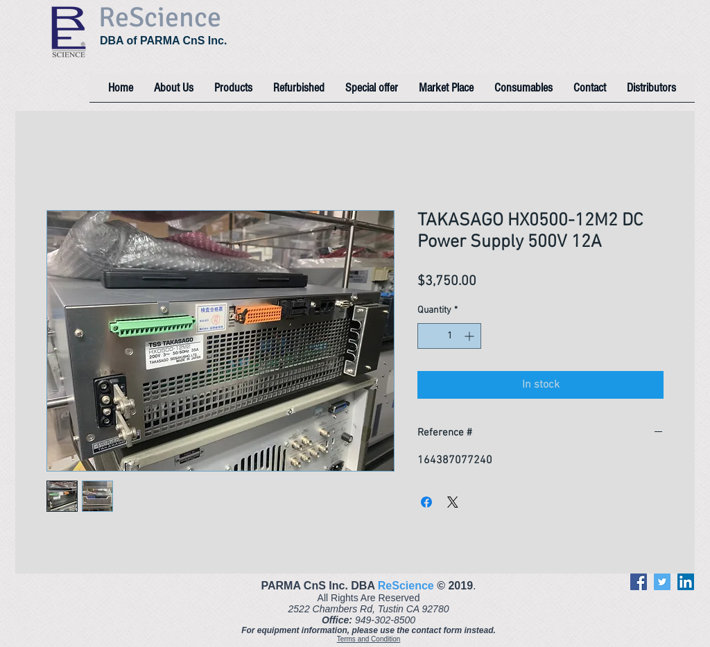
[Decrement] (428, 336)
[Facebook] (638, 581)
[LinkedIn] (685, 581)
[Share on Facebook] (426, 502)
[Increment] (470, 336)
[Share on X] (452, 502)
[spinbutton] (449, 336)
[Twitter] (662, 581)
